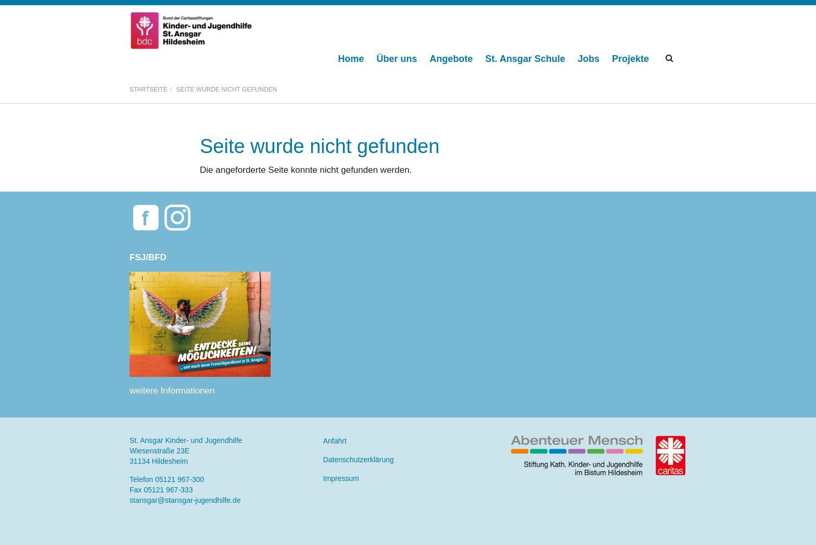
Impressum (341, 478)
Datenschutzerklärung (358, 459)
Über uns (397, 59)
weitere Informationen (172, 391)
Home (351, 59)
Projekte (630, 59)
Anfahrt (335, 441)
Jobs (589, 59)
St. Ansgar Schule (525, 59)
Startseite (149, 89)
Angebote (451, 59)
